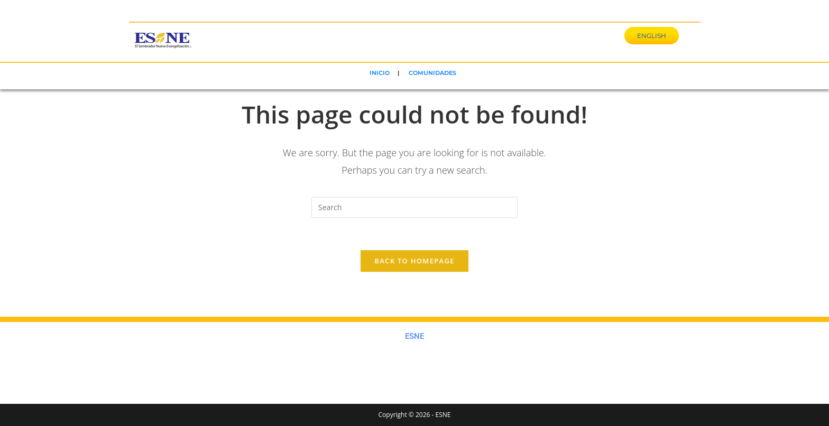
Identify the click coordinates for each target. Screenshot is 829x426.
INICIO (380, 73)
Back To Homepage (414, 261)
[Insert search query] (414, 207)
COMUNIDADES (432, 73)
